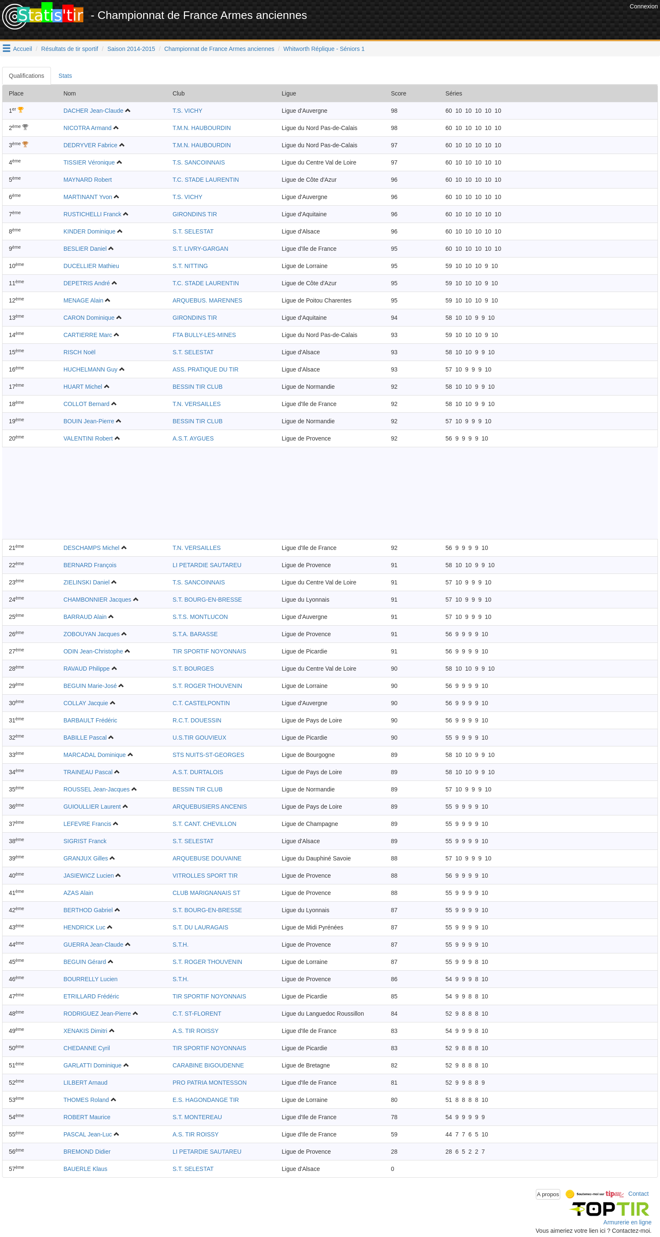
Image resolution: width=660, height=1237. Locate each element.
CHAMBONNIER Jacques (97, 599)
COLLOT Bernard (86, 404)
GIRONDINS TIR (195, 214)
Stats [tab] (65, 75)
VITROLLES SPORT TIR (205, 875)
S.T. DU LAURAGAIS (200, 927)
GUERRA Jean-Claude (93, 944)
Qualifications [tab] (26, 75)
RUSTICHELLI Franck (93, 214)
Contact (638, 1193)
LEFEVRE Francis (88, 823)
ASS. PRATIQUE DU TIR (206, 369)
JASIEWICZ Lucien (89, 875)
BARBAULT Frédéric (90, 720)
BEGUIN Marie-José (90, 685)
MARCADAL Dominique (95, 754)
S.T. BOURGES (193, 668)
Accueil (22, 48)
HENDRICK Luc (85, 927)
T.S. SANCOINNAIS (199, 162)
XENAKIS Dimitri (85, 1030)
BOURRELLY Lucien (91, 979)
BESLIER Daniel (85, 248)
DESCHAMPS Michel (92, 547)
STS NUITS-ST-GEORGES (208, 754)
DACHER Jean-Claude (93, 110)
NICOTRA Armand (88, 128)
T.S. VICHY (187, 110)
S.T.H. (181, 944)
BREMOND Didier (87, 1151)
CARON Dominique (89, 317)
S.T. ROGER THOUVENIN (207, 685)
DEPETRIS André (87, 283)
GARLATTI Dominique (93, 1065)
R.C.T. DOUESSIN (197, 720)
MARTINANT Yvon (88, 197)
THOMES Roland (86, 1099)
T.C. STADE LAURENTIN (206, 179)
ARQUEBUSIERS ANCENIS (210, 806)
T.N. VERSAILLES (197, 404)
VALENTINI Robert (88, 438)
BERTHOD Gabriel (88, 910)
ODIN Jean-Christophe (93, 651)
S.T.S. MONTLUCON (200, 616)
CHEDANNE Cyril (87, 1048)
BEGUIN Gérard (85, 961)
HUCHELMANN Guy (90, 369)
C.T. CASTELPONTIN (201, 703)
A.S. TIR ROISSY (195, 1030)
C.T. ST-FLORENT (197, 1013)
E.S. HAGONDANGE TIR (206, 1099)
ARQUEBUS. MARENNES (207, 300)
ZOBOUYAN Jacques (92, 634)
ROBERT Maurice (87, 1117)
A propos (548, 1194)
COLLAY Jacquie (86, 703)
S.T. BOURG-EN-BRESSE (207, 599)
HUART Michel (83, 386)
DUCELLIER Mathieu (91, 266)
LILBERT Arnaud (86, 1082)
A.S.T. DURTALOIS (198, 772)
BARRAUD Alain (85, 616)
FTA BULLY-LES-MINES (204, 335)
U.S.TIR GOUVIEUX (199, 737)
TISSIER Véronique (89, 162)
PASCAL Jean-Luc (88, 1134)
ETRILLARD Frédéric (91, 996)
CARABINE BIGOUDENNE (208, 1065)
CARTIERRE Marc (88, 335)
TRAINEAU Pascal (88, 772)
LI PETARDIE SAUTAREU (207, 565)
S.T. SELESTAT (193, 231)
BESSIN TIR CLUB (198, 386)
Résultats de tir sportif (69, 48)
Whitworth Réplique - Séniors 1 (324, 48)
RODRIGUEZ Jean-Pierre (97, 1013)
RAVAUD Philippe (87, 668)
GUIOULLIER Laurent (92, 806)
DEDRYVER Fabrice (90, 145)
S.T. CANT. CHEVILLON (205, 823)
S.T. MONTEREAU (197, 1117)
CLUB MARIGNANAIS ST (206, 892)
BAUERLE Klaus (85, 1168)
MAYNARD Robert (88, 179)
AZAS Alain (78, 892)
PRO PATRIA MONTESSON (210, 1082)
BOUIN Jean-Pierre (89, 421)
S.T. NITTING (190, 266)
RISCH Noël (80, 352)
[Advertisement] (474, 21)
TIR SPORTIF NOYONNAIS (209, 651)
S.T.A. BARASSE (195, 634)
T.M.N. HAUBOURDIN (202, 128)
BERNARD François (90, 565)
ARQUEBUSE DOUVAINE (207, 858)
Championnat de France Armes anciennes (219, 48)
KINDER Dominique (90, 231)
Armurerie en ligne (628, 1222)
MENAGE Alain (84, 300)
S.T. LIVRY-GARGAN (200, 248)
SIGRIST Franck (85, 841)
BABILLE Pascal (85, 737)
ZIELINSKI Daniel (87, 582)
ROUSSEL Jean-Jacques (97, 789)
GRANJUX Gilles (86, 858)
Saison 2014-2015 (131, 48)
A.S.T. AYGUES (193, 438)
